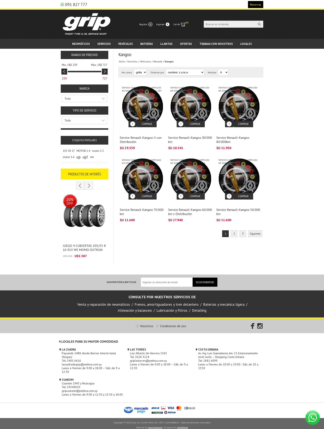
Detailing (199, 307)
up (78, 156)
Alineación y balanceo (135, 307)
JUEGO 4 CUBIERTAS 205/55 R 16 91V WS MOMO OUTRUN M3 (84, 246)
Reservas (255, 4)
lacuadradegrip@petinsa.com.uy (82, 361)
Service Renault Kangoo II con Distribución (141, 136)
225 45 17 (69, 151)
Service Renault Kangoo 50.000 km (238, 205)
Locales (246, 44)
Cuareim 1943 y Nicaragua (78, 380)
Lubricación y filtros (171, 307)
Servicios (132, 61)
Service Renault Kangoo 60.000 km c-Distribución (190, 205)
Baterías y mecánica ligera (223, 301)
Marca (84, 88)
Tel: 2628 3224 (139, 354)
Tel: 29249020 (71, 384)
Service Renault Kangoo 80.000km (232, 136)
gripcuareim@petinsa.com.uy (80, 388)
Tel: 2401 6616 (71, 357)
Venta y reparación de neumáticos (103, 301)
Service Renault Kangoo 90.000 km (190, 136)
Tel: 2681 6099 (207, 357)
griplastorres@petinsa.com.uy (148, 357)
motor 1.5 (98, 151)
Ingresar (160, 24)
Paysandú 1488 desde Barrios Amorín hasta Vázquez (89, 352)
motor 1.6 (68, 157)
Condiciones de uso (173, 323)
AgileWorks (182, 424)
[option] (84, 224)
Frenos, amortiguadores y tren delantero (167, 301)
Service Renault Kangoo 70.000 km (142, 205)
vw (92, 157)
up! (85, 156)
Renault (158, 61)
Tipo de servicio (84, 110)
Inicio (122, 61)
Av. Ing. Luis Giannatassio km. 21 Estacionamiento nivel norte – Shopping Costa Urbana (228, 352)
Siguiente (255, 227)
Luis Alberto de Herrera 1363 (148, 350)
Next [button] (89, 186)
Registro (143, 24)
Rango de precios (84, 55)
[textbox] (230, 24)
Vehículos (145, 61)
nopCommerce (155, 424)
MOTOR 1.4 (83, 151)
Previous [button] (80, 186)
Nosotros (146, 323)
